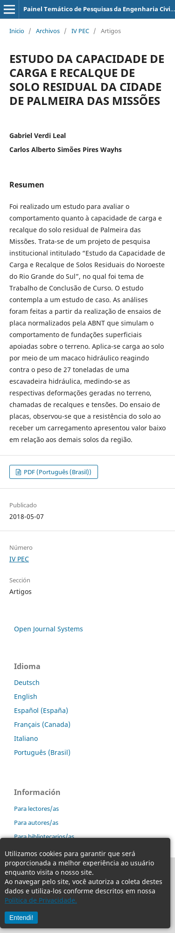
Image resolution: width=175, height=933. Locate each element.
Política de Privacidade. (41, 900)
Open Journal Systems (48, 628)
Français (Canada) (42, 724)
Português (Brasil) (42, 752)
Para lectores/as (36, 808)
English (25, 696)
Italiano (26, 738)
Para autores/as (36, 822)
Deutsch (27, 682)
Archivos (48, 31)
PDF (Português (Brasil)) (56, 472)
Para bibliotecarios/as (44, 836)
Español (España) (41, 710)
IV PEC (80, 31)
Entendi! (21, 917)
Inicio (16, 31)
